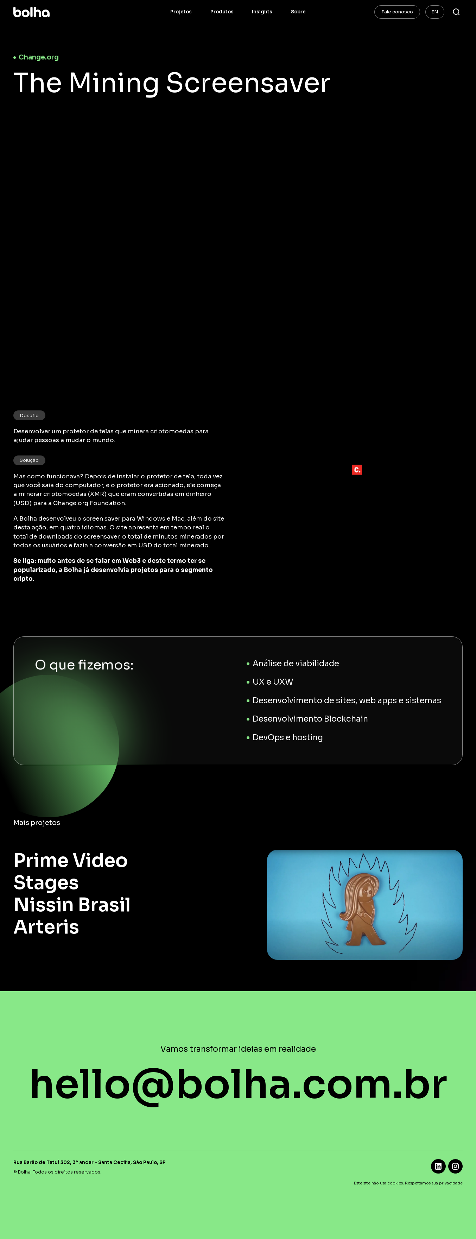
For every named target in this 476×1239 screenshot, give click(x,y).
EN (434, 12)
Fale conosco (397, 12)
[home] (31, 12)
